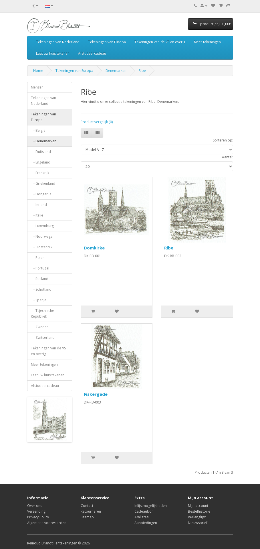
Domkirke (94, 248)
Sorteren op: (223, 140)
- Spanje (38, 300)
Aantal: (227, 157)
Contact (87, 505)
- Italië (37, 215)
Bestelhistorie (199, 511)
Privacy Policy (38, 517)
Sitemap (87, 517)
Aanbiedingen (145, 522)
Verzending (36, 511)
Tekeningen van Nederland (58, 42)
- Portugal (40, 268)
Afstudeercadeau (92, 53)
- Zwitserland (43, 337)
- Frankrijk (40, 172)
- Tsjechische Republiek (42, 313)
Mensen (37, 87)
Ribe (142, 70)
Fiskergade (96, 394)
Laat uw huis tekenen (53, 53)
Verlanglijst (197, 517)
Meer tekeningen (207, 42)
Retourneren (91, 511)
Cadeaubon (144, 511)
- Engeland (40, 162)
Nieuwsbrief (197, 522)
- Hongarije (41, 194)
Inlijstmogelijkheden (150, 505)
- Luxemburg (42, 225)
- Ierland (39, 204)
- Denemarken (43, 141)
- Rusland (39, 278)
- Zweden (40, 326)
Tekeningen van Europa (107, 42)
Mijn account (198, 505)
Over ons (34, 505)
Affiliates (141, 517)
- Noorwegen (43, 236)
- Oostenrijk (41, 247)
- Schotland (41, 289)
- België (38, 130)
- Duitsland (41, 151)
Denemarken (116, 70)
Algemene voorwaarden (46, 522)
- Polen (38, 257)
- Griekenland (43, 183)
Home (38, 70)
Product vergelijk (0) (97, 121)
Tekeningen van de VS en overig (159, 42)
